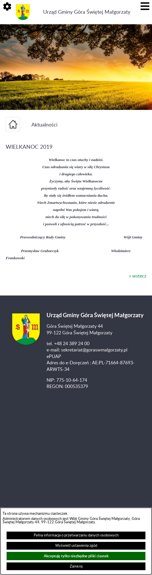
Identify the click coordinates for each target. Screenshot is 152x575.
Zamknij (76, 566)
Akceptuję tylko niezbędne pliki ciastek (76, 556)
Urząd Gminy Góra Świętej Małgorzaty (86, 12)
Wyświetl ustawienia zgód (76, 546)
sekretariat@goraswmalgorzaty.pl (94, 350)
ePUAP (54, 356)
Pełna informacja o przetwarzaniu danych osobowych (76, 535)
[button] (7, 7)
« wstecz (137, 276)
